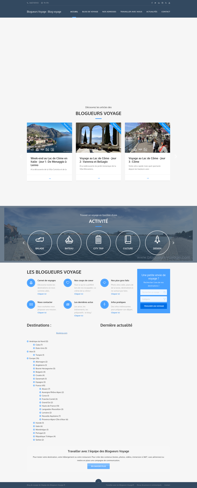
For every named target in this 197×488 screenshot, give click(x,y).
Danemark (40, 379)
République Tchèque (44, 436)
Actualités (151, 11)
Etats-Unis (40, 348)
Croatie (39, 375)
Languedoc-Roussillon (51, 409)
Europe (32, 358)
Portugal (39, 433)
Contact (165, 11)
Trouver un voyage (154, 306)
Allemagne (40, 362)
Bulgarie (39, 372)
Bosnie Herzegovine (44, 368)
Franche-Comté (48, 399)
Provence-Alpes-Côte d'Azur (53, 419)
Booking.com (61, 333)
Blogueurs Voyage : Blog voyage (44, 11)
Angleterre (40, 365)
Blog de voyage (90, 11)
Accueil (74, 11)
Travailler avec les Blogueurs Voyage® (120, 485)
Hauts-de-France (49, 406)
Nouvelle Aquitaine (50, 416)
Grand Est (46, 402)
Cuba (38, 345)
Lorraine (45, 412)
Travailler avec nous (131, 11)
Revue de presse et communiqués (149, 485)
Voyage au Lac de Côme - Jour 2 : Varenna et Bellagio (98, 160)
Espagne (39, 382)
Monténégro (41, 429)
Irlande (39, 423)
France (38, 385)
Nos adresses (109, 11)
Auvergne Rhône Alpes (51, 392)
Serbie (38, 440)
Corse (44, 395)
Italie (38, 426)
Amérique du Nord (37, 341)
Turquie (39, 355)
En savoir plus (98, 466)
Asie (31, 351)
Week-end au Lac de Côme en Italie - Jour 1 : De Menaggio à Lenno (49, 162)
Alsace (44, 389)
